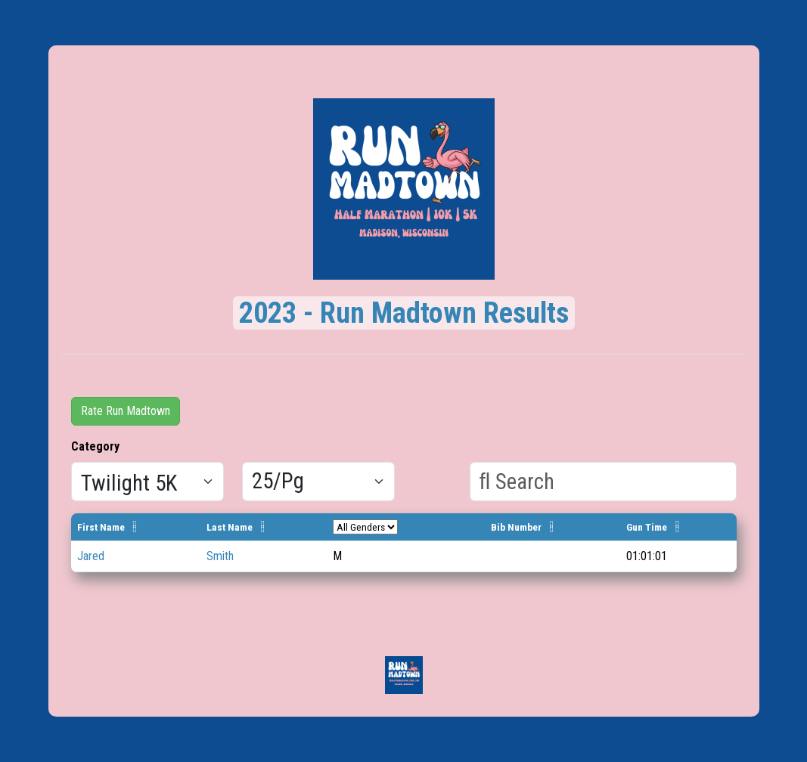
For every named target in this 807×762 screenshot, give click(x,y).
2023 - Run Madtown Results (404, 313)
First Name (101, 527)
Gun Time (646, 527)
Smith (220, 556)
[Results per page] (318, 481)
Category (95, 446)
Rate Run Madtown (125, 411)
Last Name (229, 527)
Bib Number (516, 527)
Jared (90, 556)
